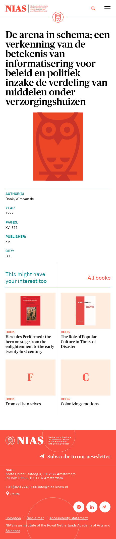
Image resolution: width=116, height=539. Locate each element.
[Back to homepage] (27, 9)
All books (99, 279)
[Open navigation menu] (107, 8)
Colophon (13, 518)
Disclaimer (35, 518)
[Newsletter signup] (104, 506)
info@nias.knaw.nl (53, 487)
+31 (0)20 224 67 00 (21, 487)
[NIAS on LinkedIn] (91, 506)
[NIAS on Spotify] (78, 506)
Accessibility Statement (68, 518)
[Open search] (93, 8)
